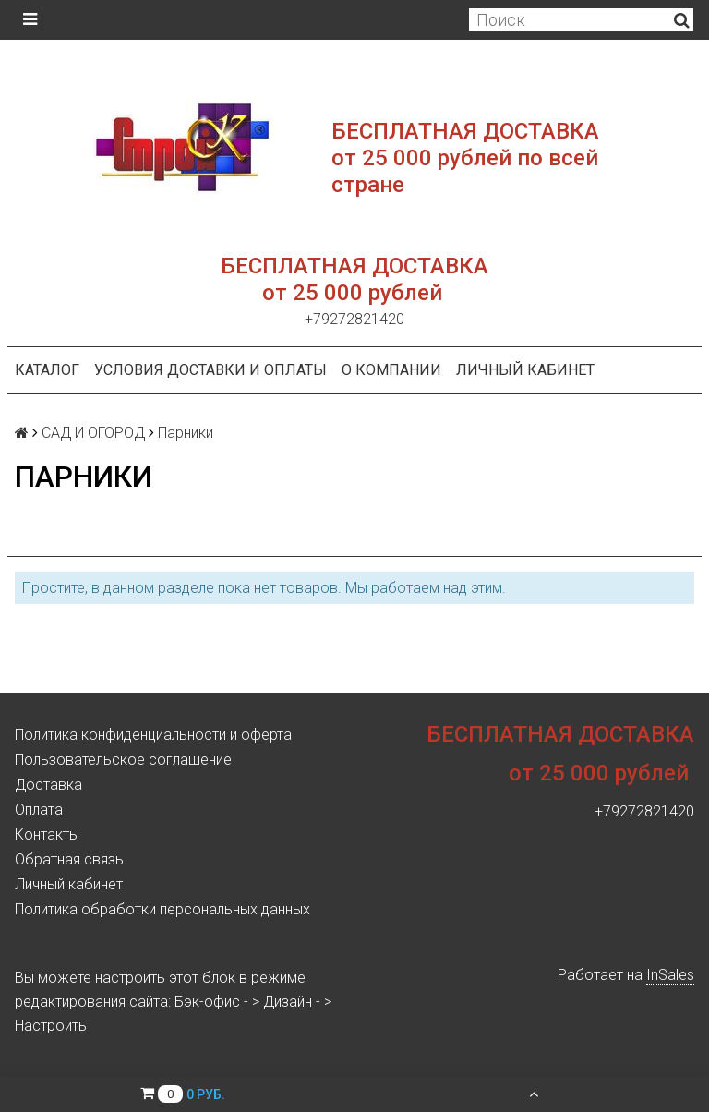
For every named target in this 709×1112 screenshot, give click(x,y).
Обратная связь (69, 859)
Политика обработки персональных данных (162, 909)
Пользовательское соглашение (123, 759)
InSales (670, 975)
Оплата (39, 809)
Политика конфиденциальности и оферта (153, 734)
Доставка (48, 784)
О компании (391, 370)
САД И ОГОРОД (93, 432)
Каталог (47, 370)
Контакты (47, 834)
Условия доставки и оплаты (210, 370)
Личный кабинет (525, 370)
